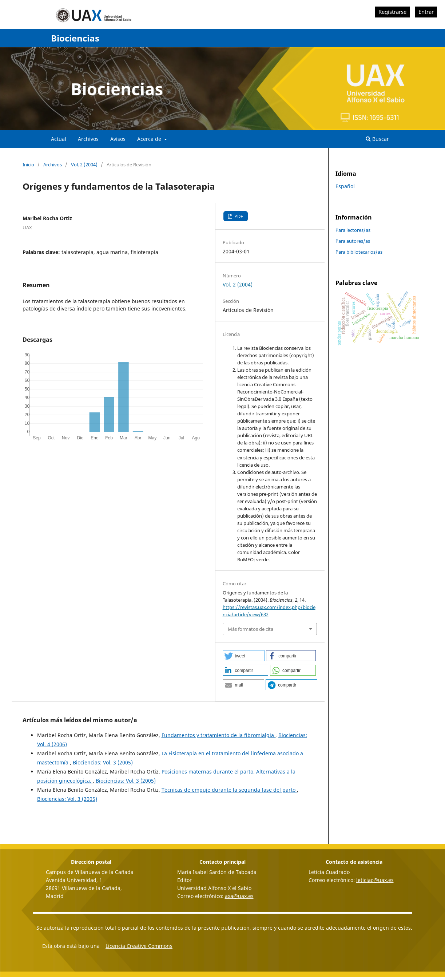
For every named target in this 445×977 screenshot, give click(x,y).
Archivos (88, 138)
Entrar (426, 12)
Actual (58, 138)
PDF (238, 216)
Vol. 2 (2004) (84, 164)
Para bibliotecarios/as (358, 252)
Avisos (118, 138)
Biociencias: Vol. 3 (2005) (103, 762)
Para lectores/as (352, 230)
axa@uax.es (239, 896)
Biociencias (75, 38)
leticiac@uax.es (375, 880)
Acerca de (150, 138)
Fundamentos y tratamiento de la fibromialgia (218, 735)
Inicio (28, 164)
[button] (244, 655)
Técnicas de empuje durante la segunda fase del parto (229, 789)
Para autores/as (352, 241)
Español (345, 186)
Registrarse (392, 12)
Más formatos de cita (250, 629)
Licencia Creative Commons (139, 945)
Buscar (377, 138)
